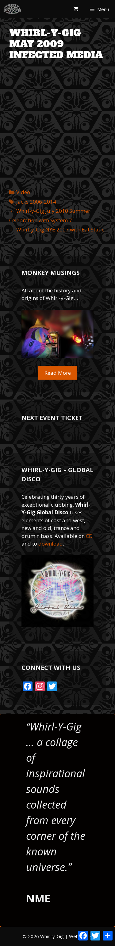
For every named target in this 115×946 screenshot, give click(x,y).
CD (89, 535)
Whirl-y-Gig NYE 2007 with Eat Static (60, 229)
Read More (57, 372)
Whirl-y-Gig (52, 936)
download (50, 543)
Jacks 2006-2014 (36, 201)
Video (23, 192)
